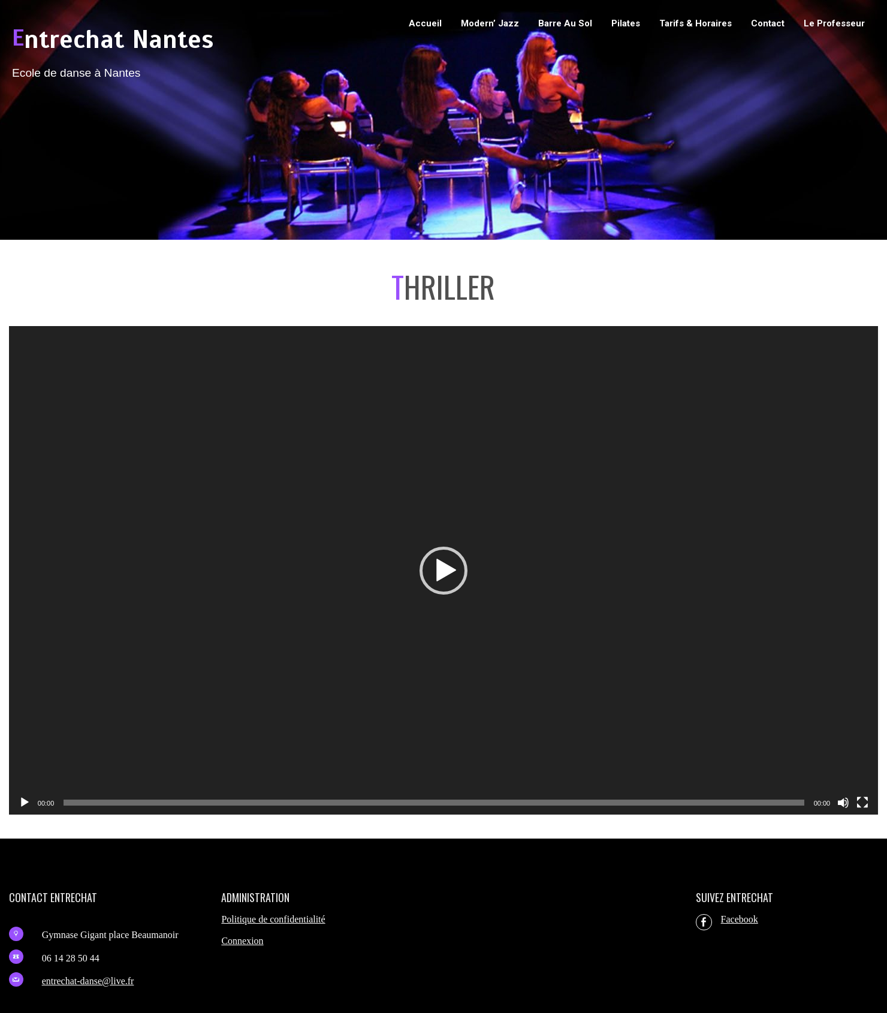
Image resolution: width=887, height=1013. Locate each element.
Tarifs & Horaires (695, 23)
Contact (768, 23)
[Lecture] (25, 803)
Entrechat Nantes (112, 39)
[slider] (434, 803)
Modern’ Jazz (490, 23)
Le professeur (834, 23)
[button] (443, 571)
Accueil (425, 23)
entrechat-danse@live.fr (88, 981)
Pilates (625, 23)
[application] (443, 570)
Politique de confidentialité (273, 919)
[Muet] (843, 803)
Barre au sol (565, 23)
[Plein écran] (862, 803)
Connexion (242, 941)
